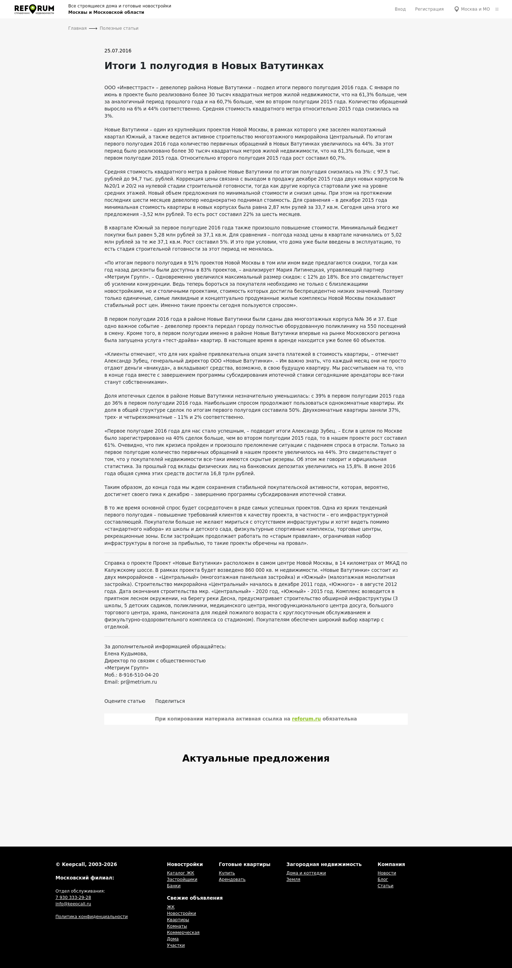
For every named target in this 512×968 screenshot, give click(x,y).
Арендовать (232, 879)
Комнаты (177, 926)
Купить (227, 873)
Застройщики (182, 879)
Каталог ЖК (180, 873)
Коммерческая (183, 932)
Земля (293, 879)
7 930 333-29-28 (73, 897)
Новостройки (181, 913)
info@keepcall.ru (73, 903)
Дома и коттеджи (306, 873)
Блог (383, 879)
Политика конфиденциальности (91, 916)
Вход (400, 9)
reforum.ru (306, 719)
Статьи (386, 885)
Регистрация (429, 9)
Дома (173, 938)
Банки (174, 885)
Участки (176, 945)
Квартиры (178, 919)
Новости (387, 873)
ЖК (170, 907)
